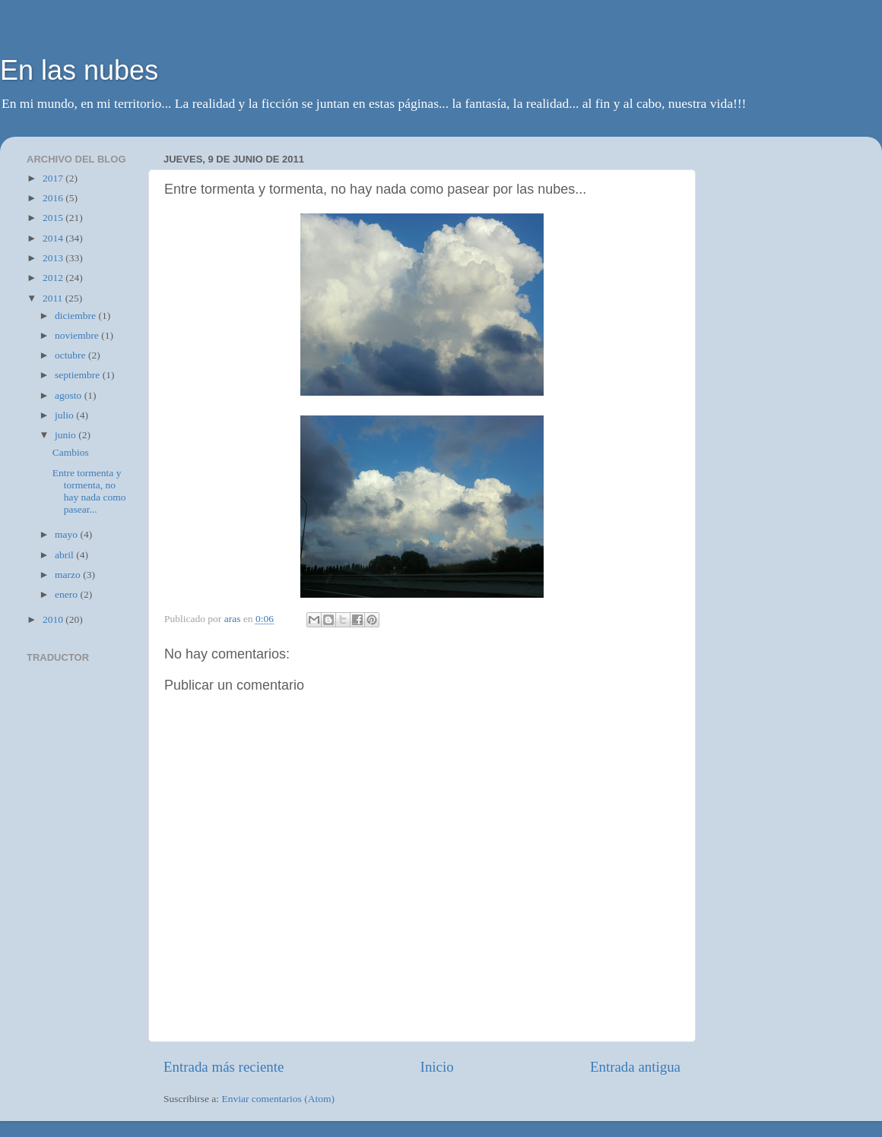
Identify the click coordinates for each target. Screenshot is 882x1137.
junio (66, 435)
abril (65, 555)
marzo (69, 574)
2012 (54, 277)
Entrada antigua (635, 1067)
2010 (54, 619)
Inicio (437, 1067)
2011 (54, 298)
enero (67, 594)
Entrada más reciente (223, 1067)
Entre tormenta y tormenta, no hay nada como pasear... (89, 491)
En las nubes (79, 70)
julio (65, 415)
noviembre (78, 335)
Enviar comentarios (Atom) (278, 1098)
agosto (69, 395)
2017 (54, 178)
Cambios (70, 452)
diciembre (76, 315)
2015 (54, 217)
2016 (54, 198)
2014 (54, 238)
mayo (67, 534)
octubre (71, 355)
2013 (54, 258)
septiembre (79, 375)
